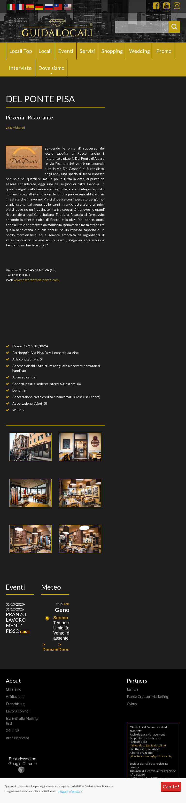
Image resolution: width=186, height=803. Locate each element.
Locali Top (20, 51)
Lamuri (132, 689)
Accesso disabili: (24, 366)
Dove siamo (51, 68)
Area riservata (17, 738)
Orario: (17, 346)
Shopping (112, 51)
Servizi (87, 51)
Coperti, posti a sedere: (30, 384)
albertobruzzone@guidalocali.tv (151, 756)
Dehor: (17, 390)
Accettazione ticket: (27, 403)
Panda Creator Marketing (147, 696)
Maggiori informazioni (70, 791)
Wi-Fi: (16, 410)
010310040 (21, 275)
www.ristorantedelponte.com (36, 280)
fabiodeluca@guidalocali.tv (148, 745)
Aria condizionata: (25, 359)
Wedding (139, 51)
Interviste (20, 68)
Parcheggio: (21, 353)
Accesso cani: (22, 377)
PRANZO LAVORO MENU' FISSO (16, 622)
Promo (163, 51)
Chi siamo (13, 689)
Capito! (171, 786)
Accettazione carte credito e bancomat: (42, 397)
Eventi (65, 51)
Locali (45, 51)
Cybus (132, 704)
